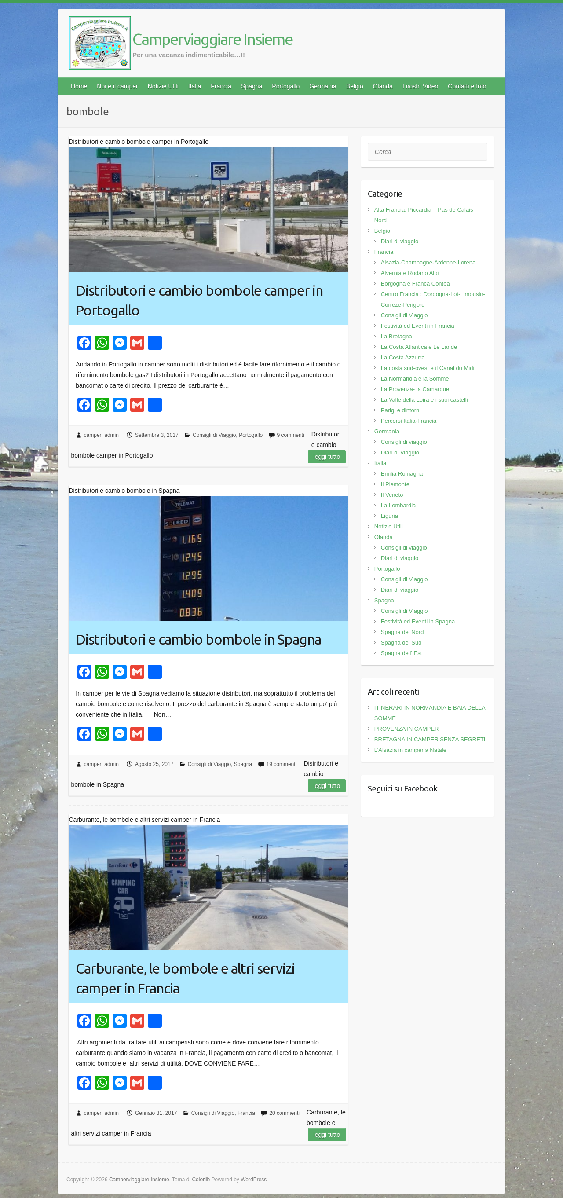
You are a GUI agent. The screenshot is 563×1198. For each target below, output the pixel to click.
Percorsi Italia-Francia (408, 421)
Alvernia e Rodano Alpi (410, 273)
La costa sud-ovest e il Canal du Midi (427, 368)
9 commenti (290, 435)
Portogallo (286, 86)
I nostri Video (420, 86)
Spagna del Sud (401, 642)
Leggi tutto (327, 456)
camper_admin (101, 435)
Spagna (251, 86)
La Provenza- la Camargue (415, 389)
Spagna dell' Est (401, 653)
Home (79, 86)
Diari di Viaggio (400, 452)
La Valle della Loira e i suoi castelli (424, 399)
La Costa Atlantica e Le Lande (419, 347)
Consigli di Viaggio (214, 435)
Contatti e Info (467, 86)
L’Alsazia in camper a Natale (410, 750)
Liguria (389, 516)
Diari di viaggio (399, 241)
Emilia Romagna (402, 473)
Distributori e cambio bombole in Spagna (198, 639)
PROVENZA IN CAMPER (406, 728)
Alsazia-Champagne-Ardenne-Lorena (428, 262)
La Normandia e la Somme (415, 378)
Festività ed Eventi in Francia (417, 325)
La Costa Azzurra (403, 357)
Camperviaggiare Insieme (212, 39)
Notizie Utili (163, 86)
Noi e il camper (117, 86)
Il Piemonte (395, 484)
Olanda (383, 86)
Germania (322, 86)
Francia (221, 86)
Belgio (354, 86)
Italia (194, 86)
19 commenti (282, 764)
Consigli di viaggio (404, 442)
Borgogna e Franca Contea (415, 283)
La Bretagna (396, 336)
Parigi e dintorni (400, 410)
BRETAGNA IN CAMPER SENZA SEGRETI (430, 739)
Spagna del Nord (402, 632)
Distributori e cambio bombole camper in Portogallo (199, 300)
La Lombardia (398, 505)
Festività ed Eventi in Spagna (418, 621)
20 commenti (284, 1113)
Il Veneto (392, 494)
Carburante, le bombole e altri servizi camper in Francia (185, 978)
